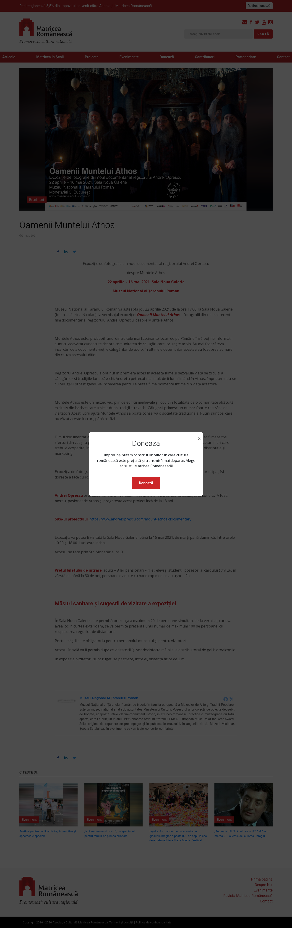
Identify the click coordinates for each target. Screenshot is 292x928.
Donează (146, 483)
